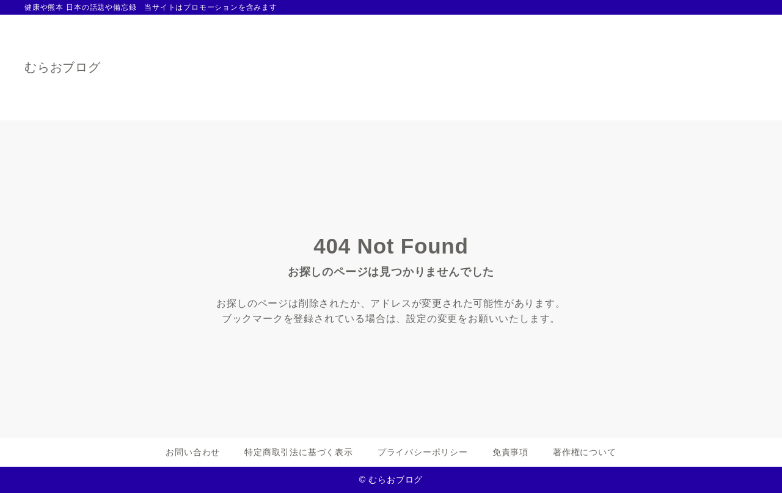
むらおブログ (62, 67)
